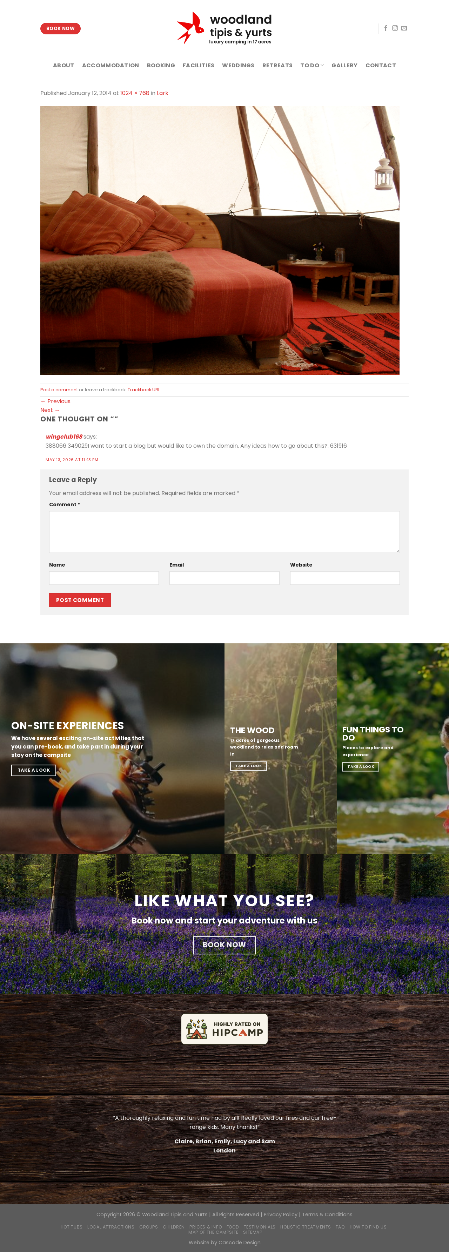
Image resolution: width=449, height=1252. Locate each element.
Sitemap (252, 1232)
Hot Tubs (72, 1227)
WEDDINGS (238, 65)
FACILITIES (198, 65)
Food (233, 1227)
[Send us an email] (404, 28)
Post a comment (59, 390)
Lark (162, 93)
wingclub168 (64, 437)
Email (176, 564)
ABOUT (63, 65)
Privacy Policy (280, 1214)
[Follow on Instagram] (395, 28)
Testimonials (260, 1227)
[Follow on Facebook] (386, 28)
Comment (64, 504)
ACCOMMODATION (110, 65)
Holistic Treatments (305, 1227)
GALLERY (344, 65)
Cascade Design (240, 1242)
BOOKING (161, 65)
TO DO (312, 65)
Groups (148, 1227)
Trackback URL (144, 390)
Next (50, 410)
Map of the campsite (213, 1232)
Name (57, 564)
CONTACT (381, 65)
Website (301, 564)
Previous (55, 401)
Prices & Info (205, 1227)
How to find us (368, 1227)
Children (174, 1227)
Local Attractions (110, 1227)
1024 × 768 (134, 93)
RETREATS (277, 65)
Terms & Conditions (327, 1214)
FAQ (340, 1227)
